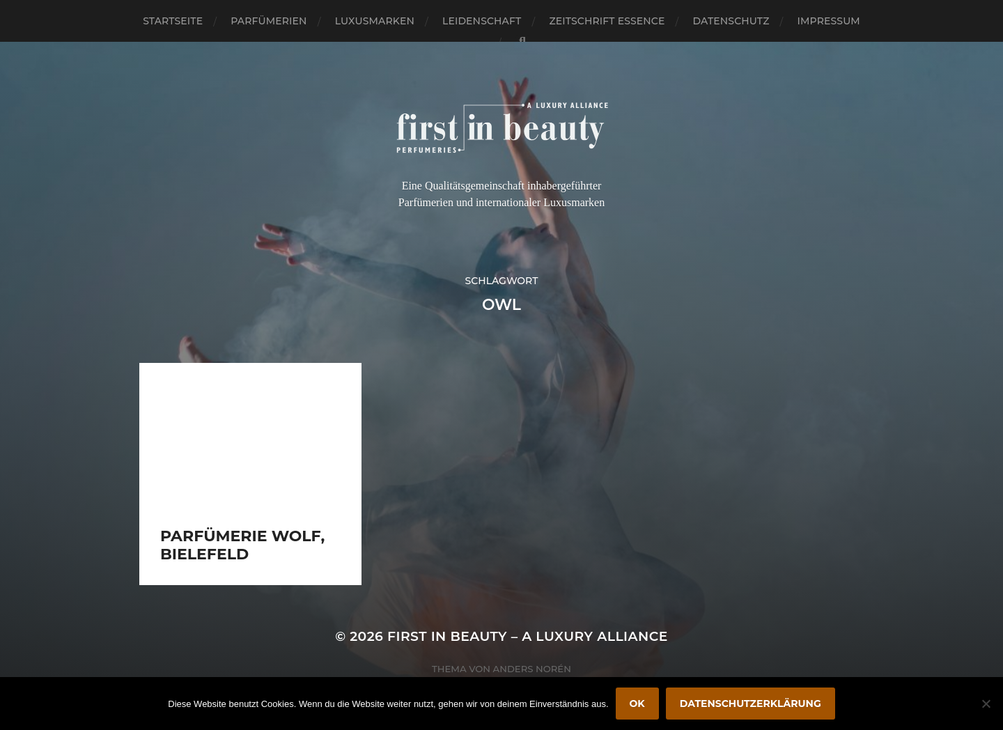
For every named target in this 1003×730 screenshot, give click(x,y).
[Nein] (986, 703)
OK (637, 703)
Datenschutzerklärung (750, 703)
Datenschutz (731, 21)
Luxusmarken (374, 21)
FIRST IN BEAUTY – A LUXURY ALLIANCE (527, 636)
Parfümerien (268, 21)
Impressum (829, 21)
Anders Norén (532, 668)
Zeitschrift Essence (606, 21)
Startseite (173, 21)
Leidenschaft (482, 21)
